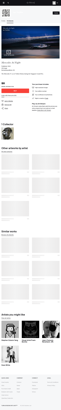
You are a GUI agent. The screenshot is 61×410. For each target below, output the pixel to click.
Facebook (35, 382)
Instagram (35, 389)
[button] (15, 108)
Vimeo (34, 392)
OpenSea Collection (7, 398)
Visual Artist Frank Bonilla (29, 341)
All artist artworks (6, 152)
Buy (15, 91)
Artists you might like (13, 314)
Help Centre (4, 395)
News (18, 385)
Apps (18, 389)
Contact (19, 382)
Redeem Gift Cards (6, 392)
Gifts (2, 385)
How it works (5, 382)
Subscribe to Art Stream (44, 110)
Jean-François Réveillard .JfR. (48, 341)
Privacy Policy (51, 385)
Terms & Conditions (52, 382)
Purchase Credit (6, 389)
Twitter (34, 385)
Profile (3, 21)
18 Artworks (10, 21)
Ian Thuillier (6, 30)
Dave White (5, 365)
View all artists (6, 318)
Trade (46, 98)
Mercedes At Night (8, 28)
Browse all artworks (7, 235)
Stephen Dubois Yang (9, 340)
